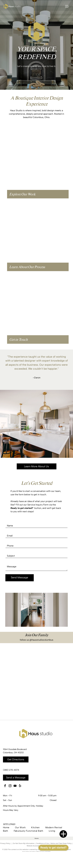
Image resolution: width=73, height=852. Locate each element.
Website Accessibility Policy (36, 846)
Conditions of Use (42, 843)
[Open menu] (67, 6)
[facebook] (5, 786)
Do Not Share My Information (23, 843)
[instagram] (10, 786)
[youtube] (15, 786)
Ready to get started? (53, 847)
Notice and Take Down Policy (60, 843)
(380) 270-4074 (11, 770)
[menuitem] (9, 827)
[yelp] (20, 786)
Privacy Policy (5, 843)
